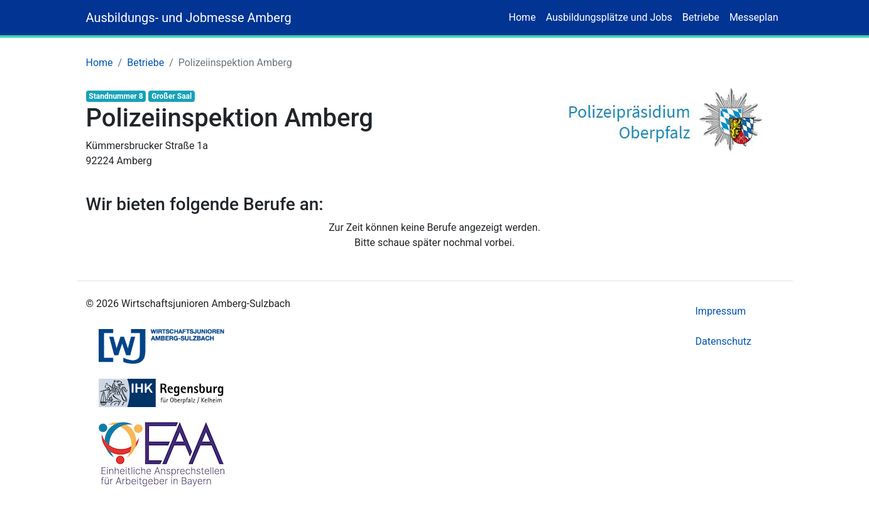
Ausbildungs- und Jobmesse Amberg (189, 17)
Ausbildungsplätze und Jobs (609, 17)
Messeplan (754, 17)
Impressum (721, 311)
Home (522, 17)
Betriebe (700, 17)
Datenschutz (723, 341)
